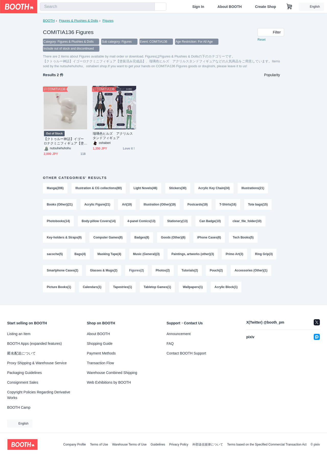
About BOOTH (229, 6)
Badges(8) (141, 239)
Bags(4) (80, 256)
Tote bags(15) (258, 205)
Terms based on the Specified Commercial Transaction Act (267, 444)
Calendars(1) (92, 290)
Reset (261, 40)
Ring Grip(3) (264, 256)
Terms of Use (99, 444)
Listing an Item (18, 334)
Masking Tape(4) (109, 256)
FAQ (170, 343)
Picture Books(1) (59, 290)
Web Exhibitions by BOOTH (109, 382)
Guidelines (158, 444)
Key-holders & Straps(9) (64, 239)
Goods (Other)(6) (173, 239)
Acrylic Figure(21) (97, 205)
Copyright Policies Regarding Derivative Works (38, 395)
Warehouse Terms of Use (129, 444)
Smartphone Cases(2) (62, 273)
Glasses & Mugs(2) (103, 273)
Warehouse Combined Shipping (112, 373)
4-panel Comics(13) (141, 222)
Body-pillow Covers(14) (99, 222)
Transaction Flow (100, 363)
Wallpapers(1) (193, 290)
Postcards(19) (198, 205)
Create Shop (265, 6)
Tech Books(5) (243, 239)
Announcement (179, 334)
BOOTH (49, 20)
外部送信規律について (207, 444)
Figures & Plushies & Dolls (78, 20)
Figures (107, 20)
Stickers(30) (177, 188)
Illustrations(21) (253, 188)
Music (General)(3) (146, 256)
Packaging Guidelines (24, 373)
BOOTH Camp (18, 407)
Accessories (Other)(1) (251, 273)
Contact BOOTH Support (186, 353)
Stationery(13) (177, 222)
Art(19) (127, 205)
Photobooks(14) (58, 222)
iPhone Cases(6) (209, 239)
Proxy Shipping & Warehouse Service (37, 363)
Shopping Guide (99, 343)
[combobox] (97, 7)
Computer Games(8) (108, 239)
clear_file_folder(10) (247, 222)
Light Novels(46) (145, 188)
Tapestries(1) (122, 290)
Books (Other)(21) (60, 205)
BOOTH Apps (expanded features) (34, 343)
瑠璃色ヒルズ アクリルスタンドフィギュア (113, 136)
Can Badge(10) (210, 222)
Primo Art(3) (234, 256)
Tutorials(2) (190, 273)
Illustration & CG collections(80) (98, 188)
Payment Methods (101, 353)
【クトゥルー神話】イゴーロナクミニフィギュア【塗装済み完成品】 (64, 142)
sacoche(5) (55, 256)
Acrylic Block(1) (226, 290)
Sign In (198, 6)
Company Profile (74, 444)
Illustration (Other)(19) (160, 205)
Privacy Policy (178, 444)
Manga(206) (55, 188)
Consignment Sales (22, 382)
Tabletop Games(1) (157, 290)
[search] (150, 6)
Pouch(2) (216, 273)
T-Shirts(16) (228, 205)
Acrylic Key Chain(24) (214, 188)
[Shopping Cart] (289, 6)
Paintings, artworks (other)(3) (193, 256)
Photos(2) (163, 273)
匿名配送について (21, 353)
